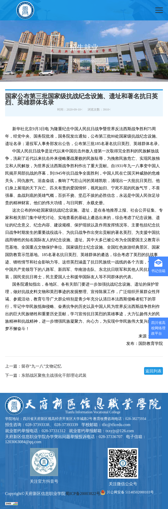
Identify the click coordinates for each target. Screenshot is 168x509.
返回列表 (153, 371)
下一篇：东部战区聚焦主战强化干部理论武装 (46, 375)
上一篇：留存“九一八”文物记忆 (33, 366)
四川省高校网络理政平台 (158, 328)
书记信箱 (158, 266)
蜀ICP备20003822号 (82, 493)
